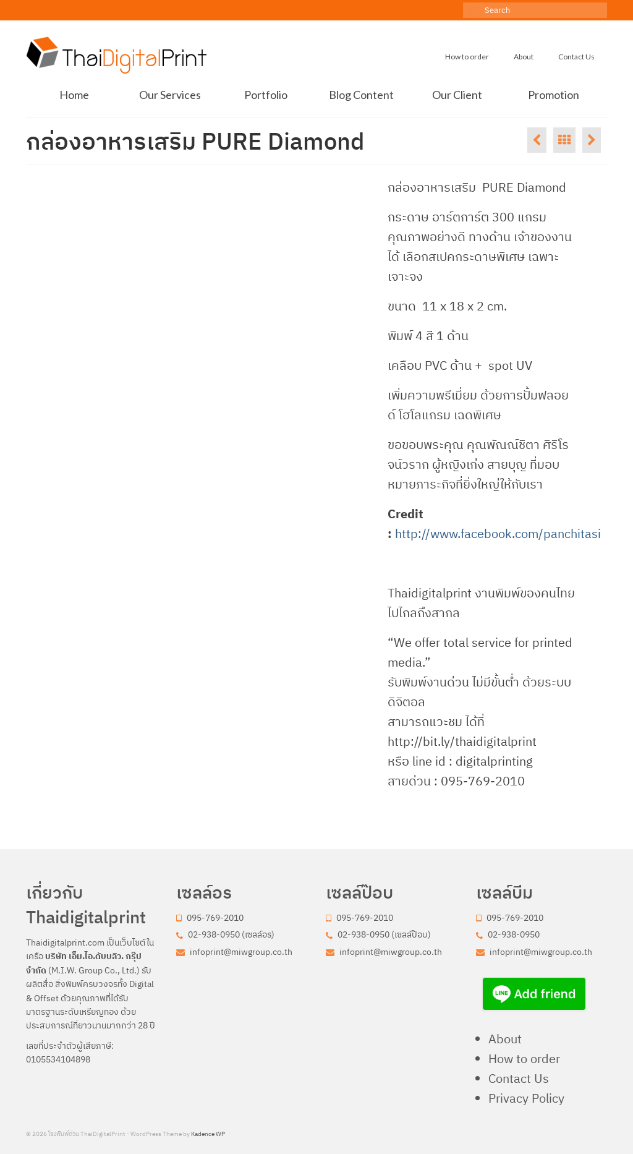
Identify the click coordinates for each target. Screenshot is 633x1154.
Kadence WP (208, 1134)
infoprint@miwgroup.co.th (234, 951)
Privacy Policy (526, 1098)
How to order (524, 1058)
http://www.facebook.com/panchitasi (498, 533)
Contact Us (518, 1078)
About (505, 1038)
